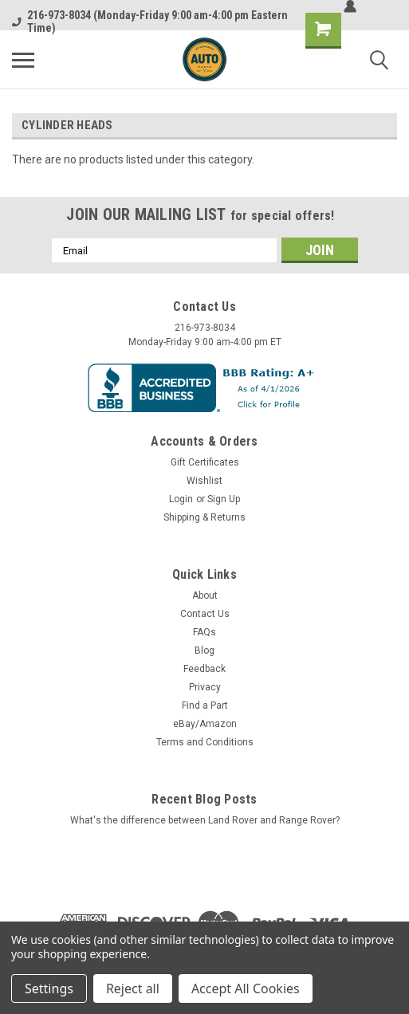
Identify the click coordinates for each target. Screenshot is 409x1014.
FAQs (204, 632)
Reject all (132, 988)
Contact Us (205, 613)
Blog (204, 650)
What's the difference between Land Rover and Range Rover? (205, 820)
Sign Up (223, 499)
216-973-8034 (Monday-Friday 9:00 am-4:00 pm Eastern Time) (150, 21)
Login (181, 499)
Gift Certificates (205, 462)
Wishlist (204, 480)
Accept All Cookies (245, 988)
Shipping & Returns (204, 517)
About (205, 595)
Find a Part (205, 705)
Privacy (205, 687)
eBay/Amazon (205, 723)
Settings (49, 988)
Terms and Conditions (205, 742)
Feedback (204, 668)
